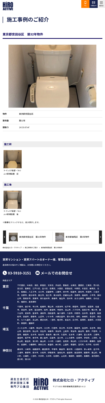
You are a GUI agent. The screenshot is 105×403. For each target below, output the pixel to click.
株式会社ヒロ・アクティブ (12, 248)
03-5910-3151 (19, 272)
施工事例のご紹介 (31, 248)
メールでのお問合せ (56, 272)
